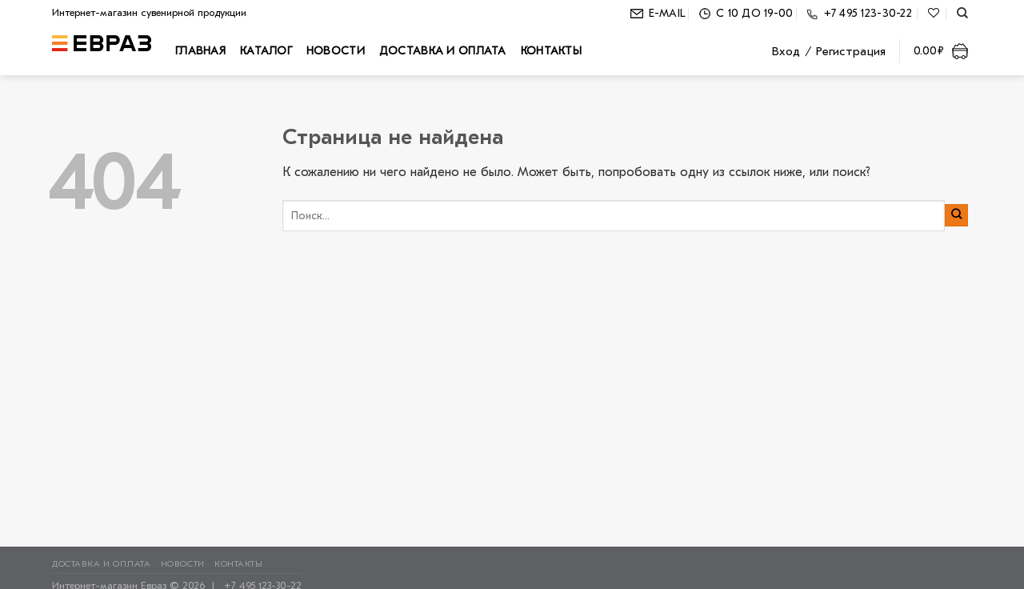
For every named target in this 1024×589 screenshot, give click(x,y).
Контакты (551, 51)
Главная (200, 51)
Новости (335, 51)
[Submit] (956, 215)
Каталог (266, 51)
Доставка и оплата (442, 51)
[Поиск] (962, 13)
